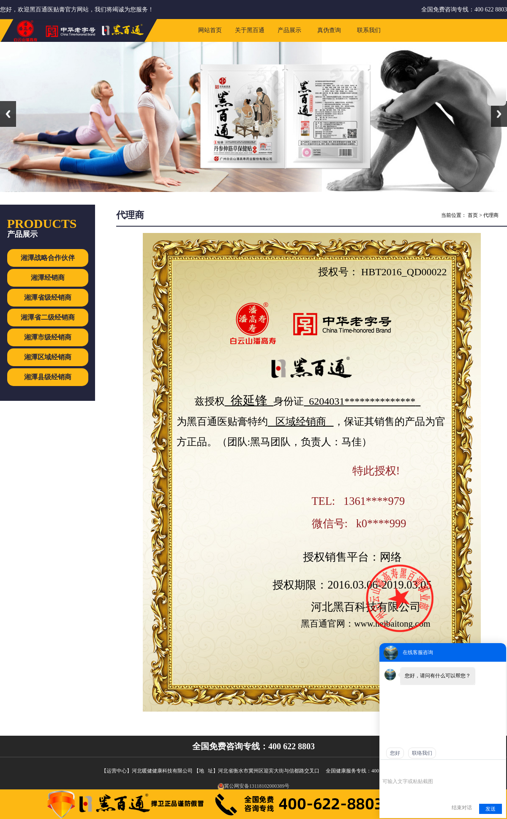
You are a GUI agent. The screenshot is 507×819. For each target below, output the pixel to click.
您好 (395, 753)
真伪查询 (329, 30)
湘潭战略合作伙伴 (48, 257)
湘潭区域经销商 (47, 357)
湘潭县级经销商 (47, 377)
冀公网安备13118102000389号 (254, 786)
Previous (8, 114)
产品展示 (289, 30)
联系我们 (369, 30)
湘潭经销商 (48, 277)
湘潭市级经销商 (47, 337)
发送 (490, 809)
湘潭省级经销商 (47, 297)
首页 (473, 215)
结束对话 (462, 808)
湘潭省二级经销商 (48, 317)
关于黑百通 (249, 30)
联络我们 (422, 753)
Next (499, 114)
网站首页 (210, 30)
